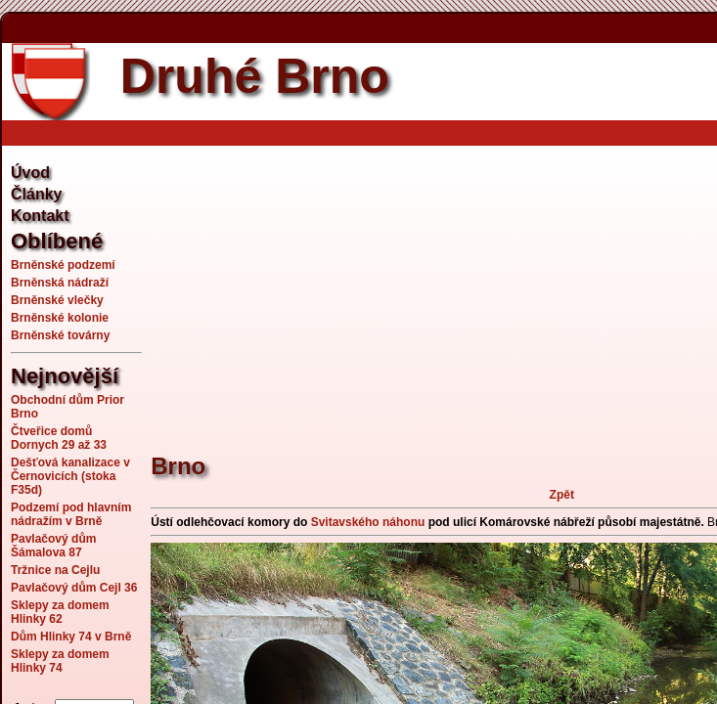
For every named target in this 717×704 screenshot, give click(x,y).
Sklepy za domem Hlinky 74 (60, 661)
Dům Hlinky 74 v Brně (71, 636)
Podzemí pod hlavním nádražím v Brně (71, 514)
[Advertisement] (433, 288)
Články (36, 194)
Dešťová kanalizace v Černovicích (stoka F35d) (70, 476)
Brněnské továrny (60, 335)
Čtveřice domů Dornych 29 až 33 (59, 438)
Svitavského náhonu (368, 522)
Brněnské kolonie (60, 318)
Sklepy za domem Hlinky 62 (60, 612)
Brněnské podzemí (63, 265)
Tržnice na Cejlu (55, 570)
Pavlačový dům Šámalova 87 (53, 545)
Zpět (562, 495)
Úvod (30, 172)
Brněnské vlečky (57, 300)
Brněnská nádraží (60, 282)
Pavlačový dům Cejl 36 (74, 587)
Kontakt (40, 215)
